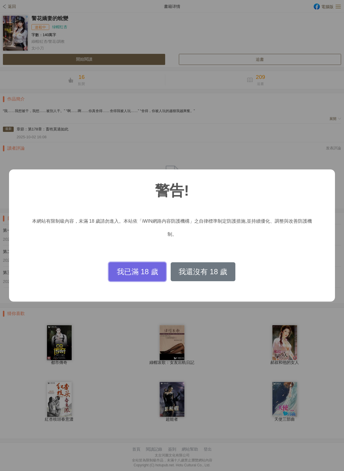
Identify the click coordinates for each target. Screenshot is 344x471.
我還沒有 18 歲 (203, 272)
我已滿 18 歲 (137, 272)
